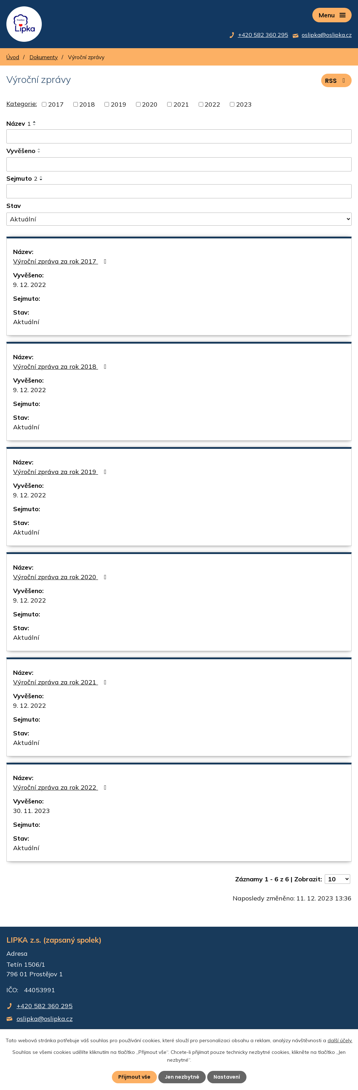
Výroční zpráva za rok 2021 (61, 682)
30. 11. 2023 (31, 811)
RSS (336, 80)
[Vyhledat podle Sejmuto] (179, 191)
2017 (56, 104)
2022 (212, 104)
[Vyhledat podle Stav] (179, 219)
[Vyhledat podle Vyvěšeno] (179, 164)
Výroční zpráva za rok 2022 (61, 787)
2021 (181, 104)
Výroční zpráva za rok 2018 (61, 366)
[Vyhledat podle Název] (179, 136)
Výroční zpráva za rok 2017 (61, 261)
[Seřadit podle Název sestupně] (35, 124)
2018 (87, 104)
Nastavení (227, 1076)
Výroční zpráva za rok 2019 (61, 472)
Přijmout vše (134, 1076)
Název (18, 123)
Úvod (12, 57)
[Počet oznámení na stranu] (337, 879)
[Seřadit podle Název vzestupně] (35, 121)
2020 (150, 104)
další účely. (340, 1040)
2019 (118, 104)
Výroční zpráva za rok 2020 (61, 577)
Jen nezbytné (182, 1076)
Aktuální (26, 322)
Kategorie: (21, 104)
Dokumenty (43, 57)
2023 (244, 104)
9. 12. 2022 (29, 285)
